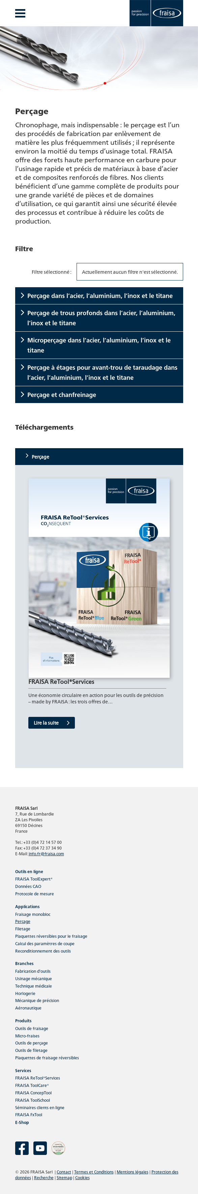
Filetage (22, 928)
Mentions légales (132, 1171)
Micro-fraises (27, 1035)
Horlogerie (25, 993)
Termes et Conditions (94, 1171)
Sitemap (64, 1177)
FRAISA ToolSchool (32, 1100)
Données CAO (28, 886)
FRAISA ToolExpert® (34, 879)
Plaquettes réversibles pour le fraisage (51, 936)
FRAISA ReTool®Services (37, 1078)
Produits (23, 1020)
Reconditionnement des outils (43, 951)
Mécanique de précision (37, 1000)
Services (23, 1070)
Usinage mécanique (33, 978)
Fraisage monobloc (32, 914)
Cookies (82, 1177)
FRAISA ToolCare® (32, 1085)
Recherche (44, 1177)
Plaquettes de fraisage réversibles (47, 1057)
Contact (64, 1171)
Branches (24, 963)
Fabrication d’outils (33, 971)
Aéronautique (28, 1007)
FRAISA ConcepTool (33, 1092)
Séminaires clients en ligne (39, 1107)
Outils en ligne (29, 871)
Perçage (22, 921)
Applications (27, 906)
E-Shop (22, 1122)
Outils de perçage (31, 1043)
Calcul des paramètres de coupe (45, 943)
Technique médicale (33, 986)
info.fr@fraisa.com (46, 853)
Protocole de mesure (34, 893)
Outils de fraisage (31, 1028)
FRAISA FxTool (28, 1114)
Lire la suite (51, 722)
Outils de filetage (31, 1050)
